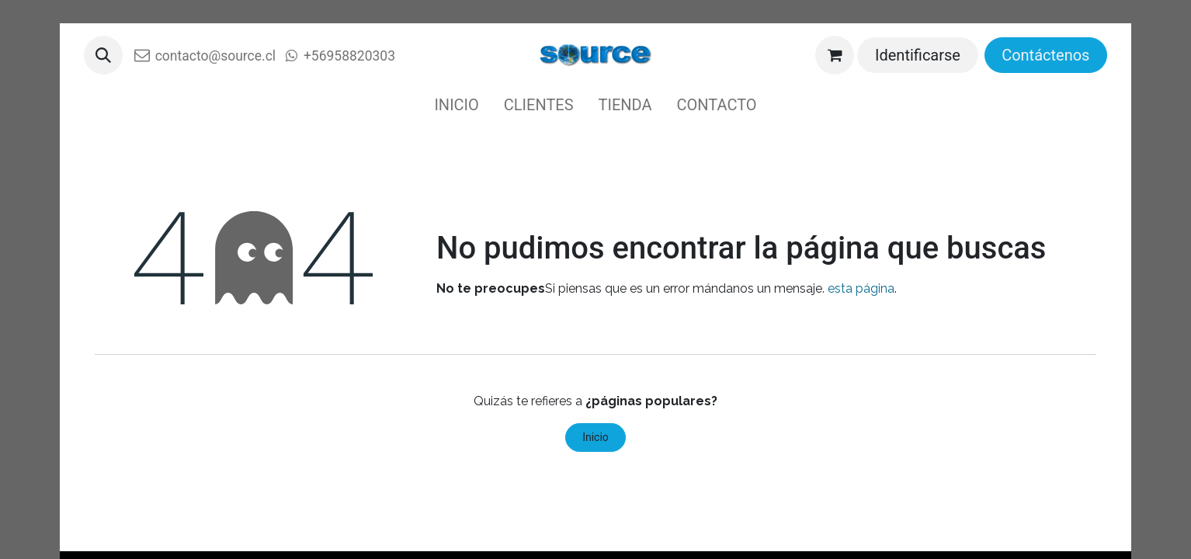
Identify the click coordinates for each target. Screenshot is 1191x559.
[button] (103, 55)
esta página (861, 288)
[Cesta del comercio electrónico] (834, 55)
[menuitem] (456, 105)
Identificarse (917, 55)
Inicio (595, 437)
